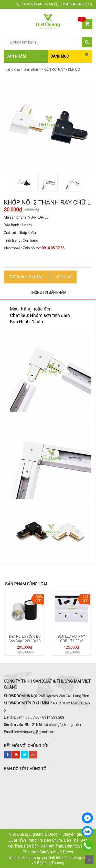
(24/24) (34, 4)
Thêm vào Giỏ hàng (26, 277)
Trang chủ (12, 69)
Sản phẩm (33, 69)
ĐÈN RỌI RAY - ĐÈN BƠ (62, 69)
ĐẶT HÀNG (62, 277)
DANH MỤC (60, 56)
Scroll (89, 859)
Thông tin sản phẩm (48, 293)
